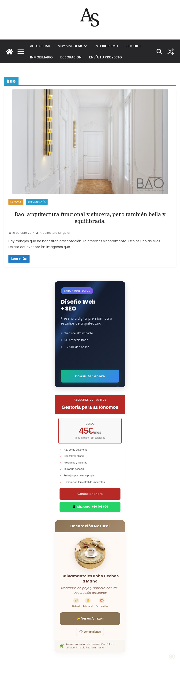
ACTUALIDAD (40, 46)
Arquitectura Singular (55, 233)
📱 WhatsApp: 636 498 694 (90, 506)
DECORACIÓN (71, 57)
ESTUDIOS (133, 46)
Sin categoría (37, 201)
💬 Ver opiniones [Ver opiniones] (90, 631)
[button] (84, 46)
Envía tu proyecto (105, 57)
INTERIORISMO (106, 46)
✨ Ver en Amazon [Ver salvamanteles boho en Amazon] (90, 618)
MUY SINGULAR (70, 46)
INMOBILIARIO (41, 57)
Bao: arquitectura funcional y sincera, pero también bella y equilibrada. (90, 218)
